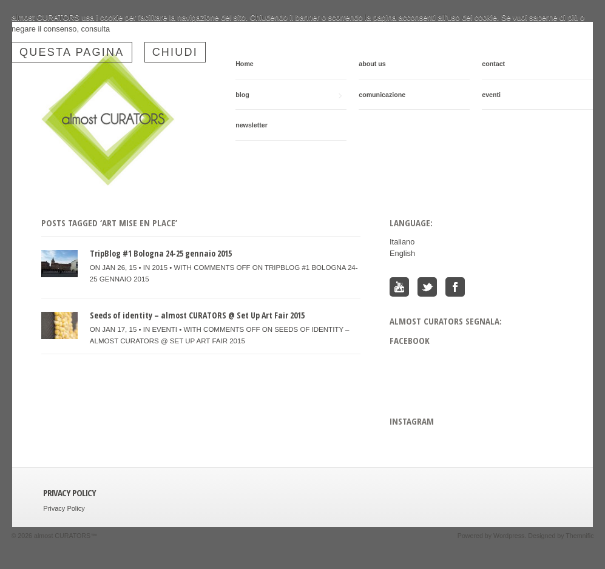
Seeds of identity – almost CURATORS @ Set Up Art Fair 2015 (197, 315)
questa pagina (71, 52)
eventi (491, 94)
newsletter (251, 125)
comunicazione (382, 94)
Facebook (455, 287)
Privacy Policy (63, 508)
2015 (159, 267)
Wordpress (508, 535)
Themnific (579, 535)
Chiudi (175, 52)
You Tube (399, 287)
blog (288, 95)
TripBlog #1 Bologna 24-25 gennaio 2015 (161, 253)
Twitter (427, 287)
